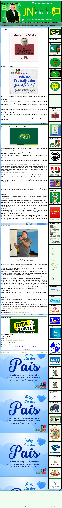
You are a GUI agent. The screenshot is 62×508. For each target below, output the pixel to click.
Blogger (54, 506)
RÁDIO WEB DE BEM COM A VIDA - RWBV (8, 25)
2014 (51, 283)
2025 (51, 247)
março (52, 269)
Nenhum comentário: (21, 312)
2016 (51, 280)
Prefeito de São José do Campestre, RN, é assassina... (54, 265)
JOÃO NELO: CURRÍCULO (19, 22)
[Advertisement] (55, 100)
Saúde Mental (55, 238)
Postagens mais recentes (5, 352)
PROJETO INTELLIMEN (55, 22)
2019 (51, 277)
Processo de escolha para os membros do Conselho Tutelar (14, 126)
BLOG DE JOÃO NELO (11, 22)
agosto (52, 252)
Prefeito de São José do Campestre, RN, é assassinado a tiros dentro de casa (18, 227)
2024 (51, 248)
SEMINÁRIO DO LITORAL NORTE (51, 25)
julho (52, 253)
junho (52, 254)
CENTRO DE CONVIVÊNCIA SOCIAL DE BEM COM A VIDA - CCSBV (24, 25)
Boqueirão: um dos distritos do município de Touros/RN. (56, 226)
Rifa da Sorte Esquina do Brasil (8, 317)
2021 (51, 274)
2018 (51, 278)
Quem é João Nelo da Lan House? (8, 29)
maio (52, 255)
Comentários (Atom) (25, 354)
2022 (51, 273)
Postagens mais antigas (43, 352)
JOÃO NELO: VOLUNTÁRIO (37, 22)
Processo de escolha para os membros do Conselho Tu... (55, 263)
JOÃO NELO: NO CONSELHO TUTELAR (40, 25)
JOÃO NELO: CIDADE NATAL (46, 22)
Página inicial (4, 22)
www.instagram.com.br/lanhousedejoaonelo (15, 340)
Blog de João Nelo (10, 3)
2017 (51, 279)
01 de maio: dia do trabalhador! (8, 66)
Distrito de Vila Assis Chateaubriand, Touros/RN (56, 232)
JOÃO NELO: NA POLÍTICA (27, 22)
